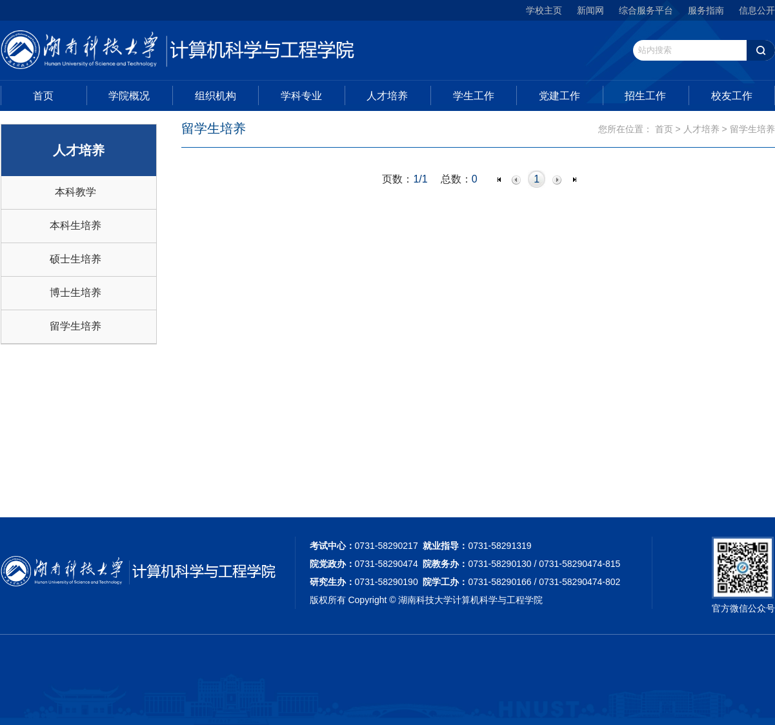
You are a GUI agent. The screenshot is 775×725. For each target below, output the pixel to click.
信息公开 (757, 10)
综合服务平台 (646, 10)
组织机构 (215, 95)
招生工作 (645, 95)
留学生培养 (75, 326)
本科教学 (75, 191)
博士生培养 (75, 292)
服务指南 (706, 10)
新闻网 (590, 10)
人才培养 (387, 95)
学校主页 (544, 10)
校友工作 (731, 95)
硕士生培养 (75, 258)
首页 (43, 95)
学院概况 (129, 95)
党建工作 (559, 95)
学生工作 (473, 95)
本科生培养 (75, 225)
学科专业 (301, 95)
